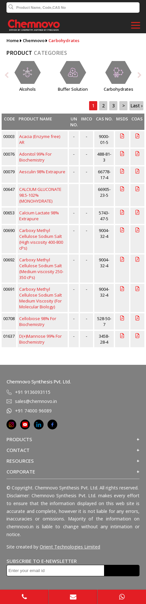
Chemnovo (34, 40)
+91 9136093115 (32, 392)
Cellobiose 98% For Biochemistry (37, 321)
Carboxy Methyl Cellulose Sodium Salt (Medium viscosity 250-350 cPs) (41, 268)
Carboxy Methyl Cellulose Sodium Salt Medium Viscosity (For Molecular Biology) (40, 298)
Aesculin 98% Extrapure (42, 172)
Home (13, 40)
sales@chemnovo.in (36, 401)
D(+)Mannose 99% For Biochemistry (40, 339)
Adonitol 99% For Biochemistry (35, 157)
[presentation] (8, 76)
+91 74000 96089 (33, 411)
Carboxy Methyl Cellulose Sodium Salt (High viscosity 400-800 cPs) (41, 239)
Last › (136, 105)
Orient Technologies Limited (70, 547)
